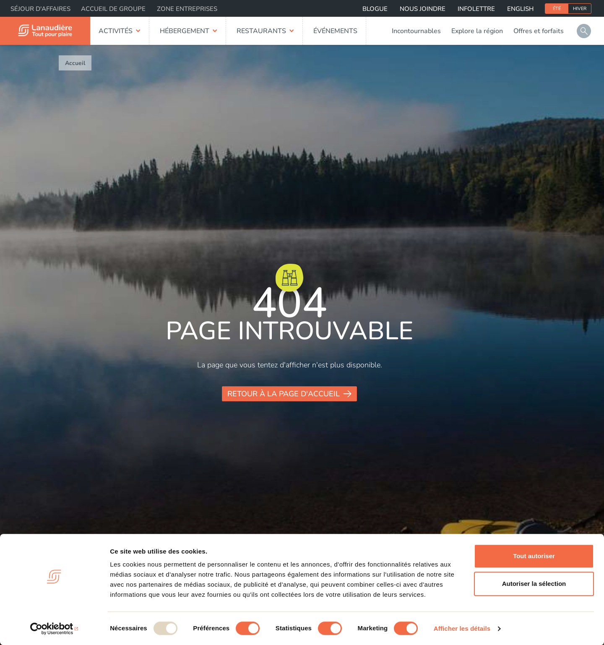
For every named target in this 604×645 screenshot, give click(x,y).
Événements (335, 31)
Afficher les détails (462, 628)
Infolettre (476, 9)
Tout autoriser (534, 555)
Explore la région (477, 31)
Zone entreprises (187, 9)
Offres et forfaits (538, 31)
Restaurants (261, 31)
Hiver (579, 8)
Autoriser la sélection (534, 583)
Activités (116, 31)
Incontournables (416, 31)
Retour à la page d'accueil (283, 394)
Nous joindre (422, 9)
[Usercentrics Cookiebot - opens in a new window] (54, 628)
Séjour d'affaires (40, 9)
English (520, 9)
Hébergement (184, 31)
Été (557, 8)
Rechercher (583, 31)
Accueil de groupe (113, 9)
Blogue (375, 9)
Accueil (75, 63)
